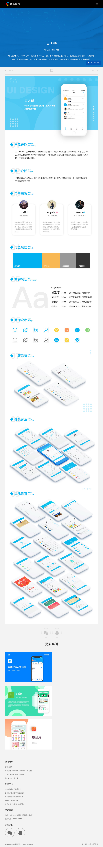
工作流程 (8, 774)
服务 (10, 767)
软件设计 (22, 770)
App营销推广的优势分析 (13, 789)
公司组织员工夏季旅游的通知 (14, 793)
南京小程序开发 (93, 844)
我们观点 (8, 778)
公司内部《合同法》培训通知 (14, 804)
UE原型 (29, 770)
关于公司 (15, 778)
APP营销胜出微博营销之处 (14, 796)
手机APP (15, 770)
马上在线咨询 (95, 62)
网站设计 (8, 770)
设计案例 (15, 774)
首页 (6, 767)
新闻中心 (22, 774)
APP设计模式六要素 (11, 800)
